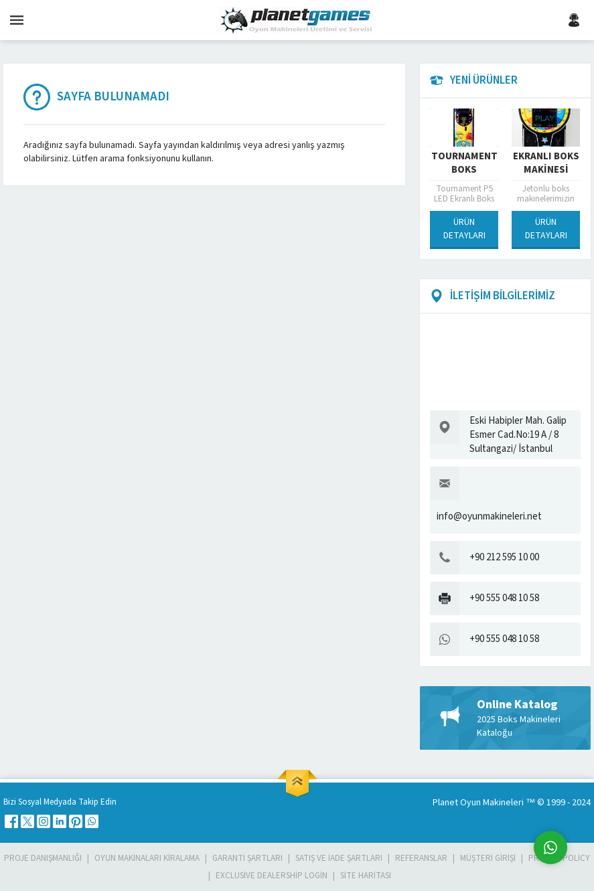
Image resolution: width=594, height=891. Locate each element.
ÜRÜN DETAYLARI (464, 229)
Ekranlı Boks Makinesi (546, 163)
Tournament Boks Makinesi (464, 170)
